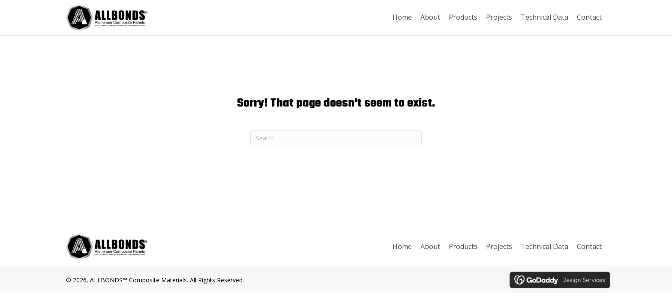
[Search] (336, 137)
